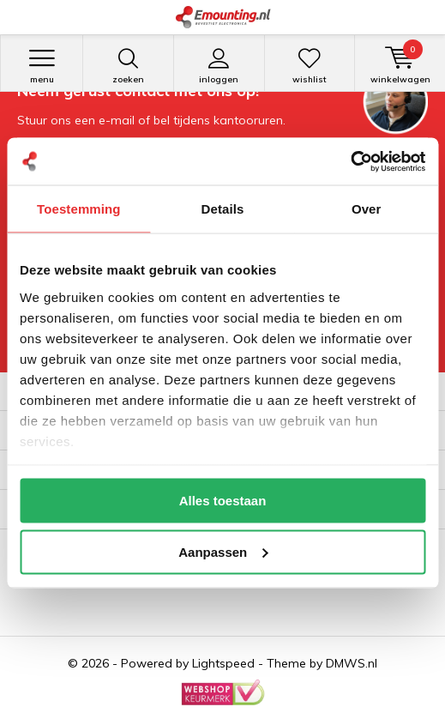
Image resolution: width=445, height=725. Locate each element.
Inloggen (219, 66)
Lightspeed (223, 663)
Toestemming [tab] (79, 209)
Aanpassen (223, 551)
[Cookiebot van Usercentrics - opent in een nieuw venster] (350, 161)
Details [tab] (222, 209)
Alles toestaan (223, 500)
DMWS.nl (351, 663)
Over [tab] (367, 209)
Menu (41, 66)
